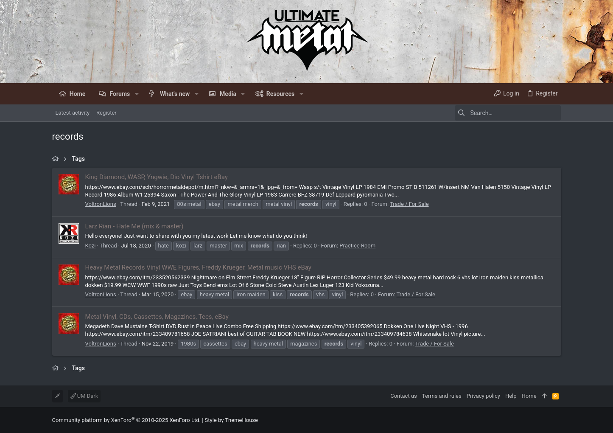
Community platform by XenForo (126, 420)
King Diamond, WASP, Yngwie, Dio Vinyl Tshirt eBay (156, 177)
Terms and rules (442, 396)
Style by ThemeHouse (231, 420)
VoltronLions (100, 204)
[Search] (508, 113)
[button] (136, 94)
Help (511, 396)
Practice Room (357, 245)
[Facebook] (557, 420)
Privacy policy (483, 396)
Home (529, 396)
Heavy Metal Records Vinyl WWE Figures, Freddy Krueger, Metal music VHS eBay (198, 267)
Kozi (90, 245)
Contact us (403, 396)
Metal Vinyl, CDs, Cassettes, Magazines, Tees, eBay (157, 317)
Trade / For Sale (409, 204)
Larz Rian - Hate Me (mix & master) (134, 226)
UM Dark (84, 396)
